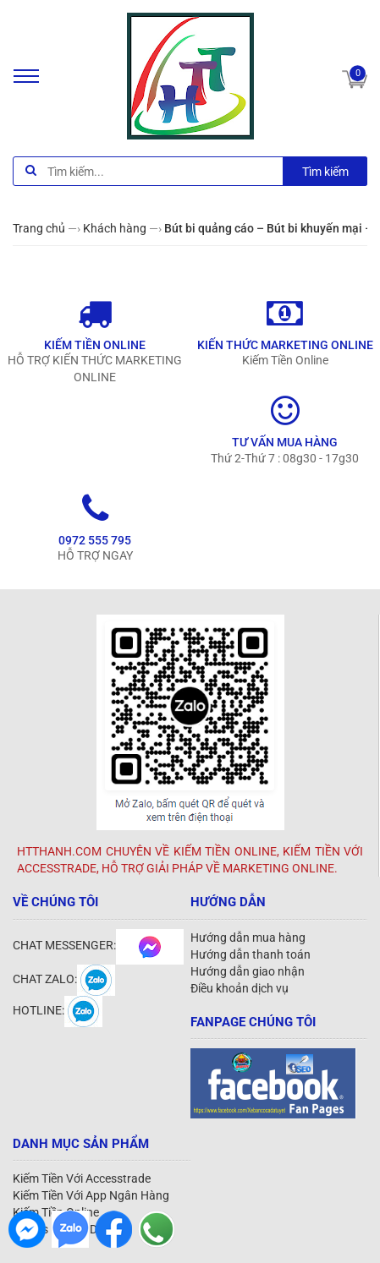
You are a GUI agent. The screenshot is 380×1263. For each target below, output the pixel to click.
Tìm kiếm (325, 171)
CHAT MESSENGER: (98, 945)
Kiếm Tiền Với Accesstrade (82, 1178)
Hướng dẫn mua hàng (248, 937)
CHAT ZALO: (64, 979)
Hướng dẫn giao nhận (247, 971)
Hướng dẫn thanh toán (250, 954)
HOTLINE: (57, 1010)
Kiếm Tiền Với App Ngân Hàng (91, 1195)
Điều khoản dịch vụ (239, 988)
